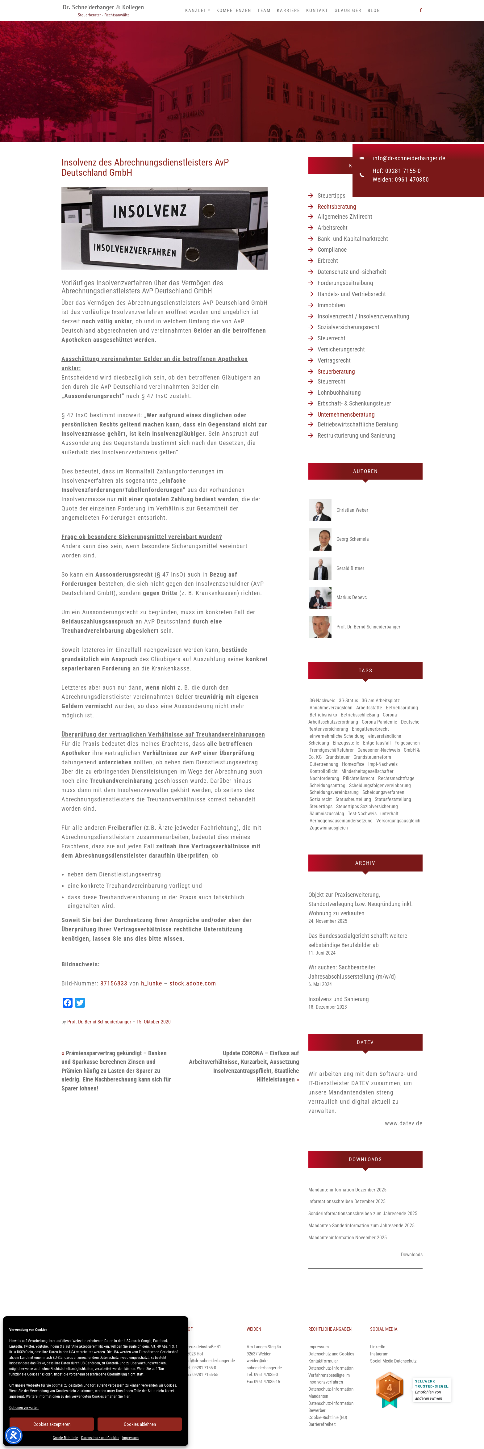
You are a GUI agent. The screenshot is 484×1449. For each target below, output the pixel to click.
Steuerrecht (331, 338)
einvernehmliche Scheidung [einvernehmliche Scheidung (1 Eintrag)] (337, 736)
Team (264, 10)
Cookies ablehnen (140, 1424)
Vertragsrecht (334, 360)
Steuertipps (331, 195)
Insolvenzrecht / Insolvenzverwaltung (363, 316)
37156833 (113, 983)
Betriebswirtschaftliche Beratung (358, 424)
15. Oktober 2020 (153, 1022)
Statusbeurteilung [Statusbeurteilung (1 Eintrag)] (353, 799)
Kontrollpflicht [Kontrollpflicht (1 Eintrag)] (324, 771)
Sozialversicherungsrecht (348, 327)
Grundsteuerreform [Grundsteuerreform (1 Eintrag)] (372, 757)
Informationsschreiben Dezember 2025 (347, 1201)
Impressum (130, 1438)
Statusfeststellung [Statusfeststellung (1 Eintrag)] (393, 799)
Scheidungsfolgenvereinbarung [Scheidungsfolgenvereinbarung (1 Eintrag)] (380, 785)
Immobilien (331, 305)
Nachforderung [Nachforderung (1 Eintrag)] (324, 778)
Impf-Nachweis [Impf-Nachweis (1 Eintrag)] (383, 764)
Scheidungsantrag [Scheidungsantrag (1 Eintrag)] (327, 785)
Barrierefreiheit (322, 1424)
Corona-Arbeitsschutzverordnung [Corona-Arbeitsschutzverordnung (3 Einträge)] (353, 718)
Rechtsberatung (337, 207)
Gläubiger (348, 10)
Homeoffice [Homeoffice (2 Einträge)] (353, 764)
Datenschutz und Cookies (100, 1438)
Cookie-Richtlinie (65, 1438)
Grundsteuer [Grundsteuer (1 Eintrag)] (337, 757)
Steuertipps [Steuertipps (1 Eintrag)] (321, 806)
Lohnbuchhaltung (339, 392)
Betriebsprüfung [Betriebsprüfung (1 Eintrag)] (402, 708)
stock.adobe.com (192, 983)
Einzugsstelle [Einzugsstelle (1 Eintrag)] (346, 743)
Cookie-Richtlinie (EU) (327, 1417)
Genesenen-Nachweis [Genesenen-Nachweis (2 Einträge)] (378, 750)
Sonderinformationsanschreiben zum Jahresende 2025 (362, 1213)
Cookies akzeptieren (51, 1424)
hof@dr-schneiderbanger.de (210, 1360)
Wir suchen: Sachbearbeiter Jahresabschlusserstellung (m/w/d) (352, 972)
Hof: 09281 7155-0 (397, 170)
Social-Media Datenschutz (393, 1361)
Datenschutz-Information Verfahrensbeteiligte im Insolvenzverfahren (330, 1375)
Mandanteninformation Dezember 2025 (347, 1190)
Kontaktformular (323, 1361)
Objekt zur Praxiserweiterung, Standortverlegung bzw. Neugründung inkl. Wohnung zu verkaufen (360, 904)
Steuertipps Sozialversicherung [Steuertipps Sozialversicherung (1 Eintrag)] (367, 806)
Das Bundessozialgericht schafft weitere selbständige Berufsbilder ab (357, 940)
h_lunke (151, 983)
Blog (374, 10)
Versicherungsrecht (341, 349)
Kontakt (317, 10)
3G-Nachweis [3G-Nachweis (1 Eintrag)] (322, 701)
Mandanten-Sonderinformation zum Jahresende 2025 (361, 1225)
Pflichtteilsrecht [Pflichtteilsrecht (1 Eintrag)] (358, 778)
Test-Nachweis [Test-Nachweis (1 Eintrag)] (362, 814)
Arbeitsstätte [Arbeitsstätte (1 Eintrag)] (369, 708)
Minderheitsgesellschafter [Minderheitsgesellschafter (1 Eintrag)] (367, 771)
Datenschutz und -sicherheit (352, 271)
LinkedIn (377, 1347)
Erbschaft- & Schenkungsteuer (354, 403)
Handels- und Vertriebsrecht (352, 294)
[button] (421, 10)
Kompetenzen (233, 10)
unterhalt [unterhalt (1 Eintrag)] (389, 814)
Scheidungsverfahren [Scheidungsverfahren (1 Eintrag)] (383, 792)
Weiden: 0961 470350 (401, 179)
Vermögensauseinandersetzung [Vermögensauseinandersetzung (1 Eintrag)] (341, 821)
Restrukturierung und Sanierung (356, 435)
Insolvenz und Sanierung (338, 999)
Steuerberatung (336, 371)
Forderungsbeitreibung (345, 283)
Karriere (288, 10)
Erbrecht (328, 260)
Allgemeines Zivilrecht (345, 216)
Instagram (379, 1354)
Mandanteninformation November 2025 (347, 1238)
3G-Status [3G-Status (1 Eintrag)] (348, 701)
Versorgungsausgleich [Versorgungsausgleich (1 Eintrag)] (398, 821)
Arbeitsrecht (333, 227)
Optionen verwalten (24, 1407)
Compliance (332, 249)
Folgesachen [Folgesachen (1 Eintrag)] (407, 743)
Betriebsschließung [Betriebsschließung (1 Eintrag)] (360, 715)
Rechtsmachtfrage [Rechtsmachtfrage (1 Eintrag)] (396, 778)
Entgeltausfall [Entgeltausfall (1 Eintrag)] (377, 743)
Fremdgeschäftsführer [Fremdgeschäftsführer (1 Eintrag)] (332, 750)
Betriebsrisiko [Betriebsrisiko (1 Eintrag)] (323, 715)
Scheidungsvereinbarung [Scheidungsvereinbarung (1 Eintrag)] (334, 792)
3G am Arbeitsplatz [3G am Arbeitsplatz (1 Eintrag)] (381, 701)
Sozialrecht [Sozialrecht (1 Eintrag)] (321, 799)
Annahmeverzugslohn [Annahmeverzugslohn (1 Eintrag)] (331, 708)
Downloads (412, 1255)
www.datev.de (404, 1123)
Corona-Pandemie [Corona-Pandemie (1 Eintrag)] (379, 722)
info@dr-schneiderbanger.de (409, 158)
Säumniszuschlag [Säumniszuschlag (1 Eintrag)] (327, 814)
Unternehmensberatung (346, 414)
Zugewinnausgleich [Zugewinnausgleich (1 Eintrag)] (329, 828)
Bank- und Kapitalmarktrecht (353, 238)
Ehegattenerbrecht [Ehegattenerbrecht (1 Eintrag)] (370, 729)
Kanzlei (197, 10)
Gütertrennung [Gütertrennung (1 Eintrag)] (324, 764)
